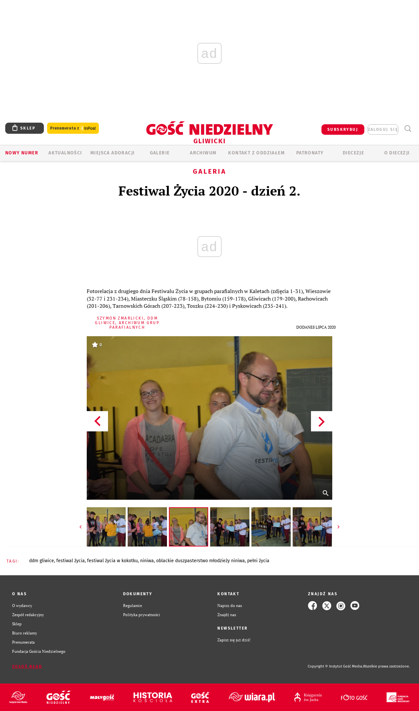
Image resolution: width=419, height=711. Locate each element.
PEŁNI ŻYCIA (258, 561)
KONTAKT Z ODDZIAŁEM (256, 153)
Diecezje (353, 153)
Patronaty (310, 153)
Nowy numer (21, 153)
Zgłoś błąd (27, 666)
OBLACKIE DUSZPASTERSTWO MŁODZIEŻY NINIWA (200, 561)
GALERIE (160, 153)
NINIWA (147, 561)
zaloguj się (383, 129)
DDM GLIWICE (41, 561)
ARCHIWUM (203, 153)
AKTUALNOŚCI (65, 153)
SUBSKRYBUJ (342, 129)
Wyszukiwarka (408, 129)
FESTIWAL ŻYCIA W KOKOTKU (112, 561)
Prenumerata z (73, 128)
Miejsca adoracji (112, 153)
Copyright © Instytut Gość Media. (335, 666)
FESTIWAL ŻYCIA (70, 561)
